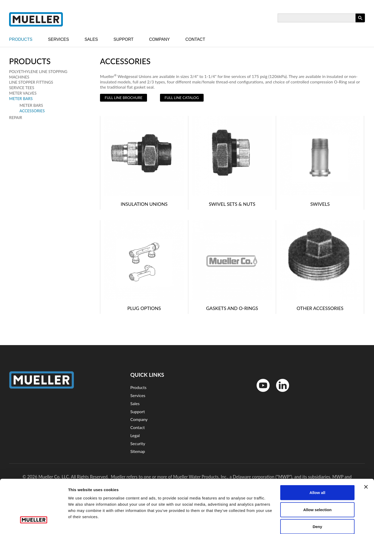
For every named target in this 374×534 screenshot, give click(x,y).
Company (159, 39)
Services (58, 39)
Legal (135, 435)
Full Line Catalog (182, 97)
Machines (19, 77)
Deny (317, 500)
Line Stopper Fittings (31, 82)
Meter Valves (23, 93)
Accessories (32, 110)
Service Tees (21, 87)
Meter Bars (21, 98)
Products (20, 39)
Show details (273, 524)
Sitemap (137, 451)
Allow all (317, 466)
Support (123, 39)
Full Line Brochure (123, 97)
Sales (91, 39)
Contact (195, 39)
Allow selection (317, 483)
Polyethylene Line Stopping (38, 71)
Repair (15, 117)
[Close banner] (366, 460)
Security (137, 443)
